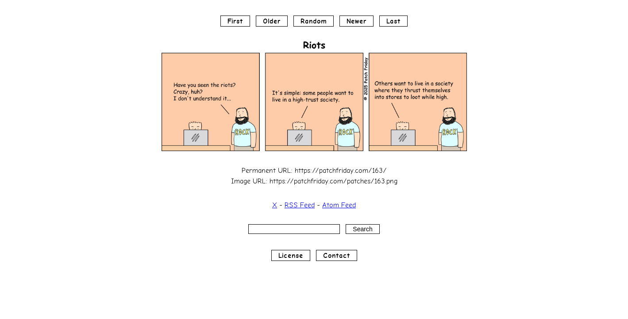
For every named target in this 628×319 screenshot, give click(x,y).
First (235, 21)
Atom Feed (339, 205)
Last (393, 21)
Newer (356, 21)
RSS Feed (300, 205)
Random (314, 21)
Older (272, 21)
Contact (336, 255)
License (290, 255)
